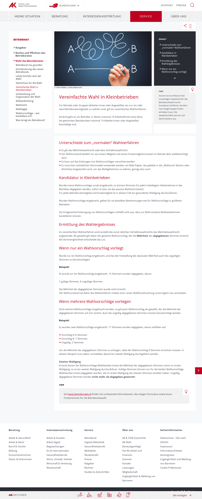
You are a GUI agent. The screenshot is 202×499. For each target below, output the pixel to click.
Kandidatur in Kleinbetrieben (169, 54)
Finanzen (127, 454)
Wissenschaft (54, 467)
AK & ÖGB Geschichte (134, 437)
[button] (192, 4)
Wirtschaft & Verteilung (59, 463)
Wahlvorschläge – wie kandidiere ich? (27, 114)
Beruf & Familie (17, 446)
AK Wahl (126, 442)
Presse (181, 5)
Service (146, 16)
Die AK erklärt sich (132, 450)
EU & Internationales (58, 450)
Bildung (13, 450)
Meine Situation (27, 16)
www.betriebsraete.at (79, 394)
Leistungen (128, 467)
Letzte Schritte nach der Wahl (28, 77)
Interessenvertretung (102, 16)
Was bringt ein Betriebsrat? (30, 120)
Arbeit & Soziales (56, 437)
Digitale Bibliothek (94, 442)
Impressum (166, 446)
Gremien (127, 459)
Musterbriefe (91, 454)
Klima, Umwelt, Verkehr (59, 459)
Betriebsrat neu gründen (29, 64)
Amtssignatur (167, 454)
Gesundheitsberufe (57, 454)
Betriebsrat (21, 39)
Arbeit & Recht (16, 442)
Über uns (178, 16)
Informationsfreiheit (171, 450)
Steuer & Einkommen (20, 459)
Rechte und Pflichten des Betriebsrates (30, 54)
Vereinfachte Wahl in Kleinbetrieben (27, 88)
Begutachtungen (55, 446)
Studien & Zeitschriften (96, 471)
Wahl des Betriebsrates (29, 60)
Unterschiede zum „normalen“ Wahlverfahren (176, 46)
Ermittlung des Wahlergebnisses (171, 62)
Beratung (60, 16)
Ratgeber (20, 47)
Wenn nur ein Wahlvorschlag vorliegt (174, 70)
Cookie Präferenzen (170, 467)
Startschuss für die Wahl (29, 82)
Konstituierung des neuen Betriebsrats (30, 70)
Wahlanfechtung (24, 100)
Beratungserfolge (131, 446)
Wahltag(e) (21, 109)
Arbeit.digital (53, 442)
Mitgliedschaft (129, 471)
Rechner (88, 467)
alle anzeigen (180, 495)
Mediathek (90, 450)
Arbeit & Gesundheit (20, 437)
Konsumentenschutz (20, 454)
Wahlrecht (21, 105)
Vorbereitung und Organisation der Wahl (28, 95)
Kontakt (167, 5)
